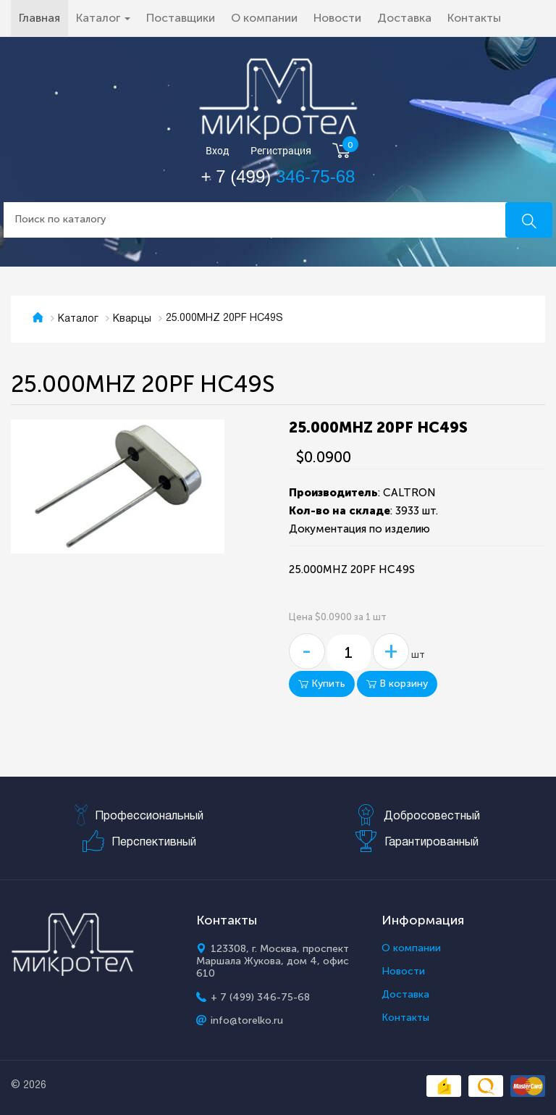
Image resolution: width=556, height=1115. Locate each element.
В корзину (397, 683)
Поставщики (180, 18)
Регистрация (280, 151)
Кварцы (132, 319)
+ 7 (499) (278, 176)
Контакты (474, 18)
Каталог (78, 319)
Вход (217, 151)
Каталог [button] (103, 18)
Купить (321, 683)
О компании (264, 18)
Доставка (404, 18)
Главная (43, 17)
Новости (337, 18)
